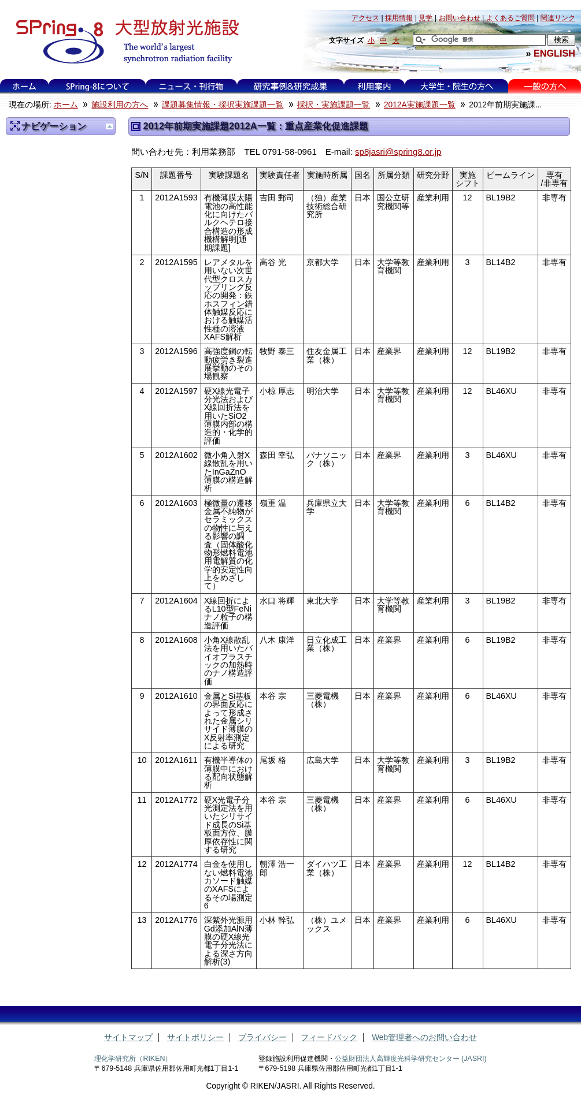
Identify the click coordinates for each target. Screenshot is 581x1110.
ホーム (24, 86)
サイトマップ (128, 1037)
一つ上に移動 (109, 126)
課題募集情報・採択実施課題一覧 (222, 104)
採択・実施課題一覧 (333, 104)
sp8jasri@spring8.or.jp (398, 152)
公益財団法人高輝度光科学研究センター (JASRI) (411, 1059)
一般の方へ (544, 86)
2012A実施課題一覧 (420, 104)
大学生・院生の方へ (456, 86)
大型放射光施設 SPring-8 (123, 41)
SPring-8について (97, 86)
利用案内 (374, 86)
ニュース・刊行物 (191, 86)
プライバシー (262, 1037)
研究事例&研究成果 (290, 86)
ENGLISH (554, 53)
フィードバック (329, 1037)
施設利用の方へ (119, 104)
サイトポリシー (195, 1037)
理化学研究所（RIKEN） (133, 1059)
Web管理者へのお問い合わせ (424, 1037)
